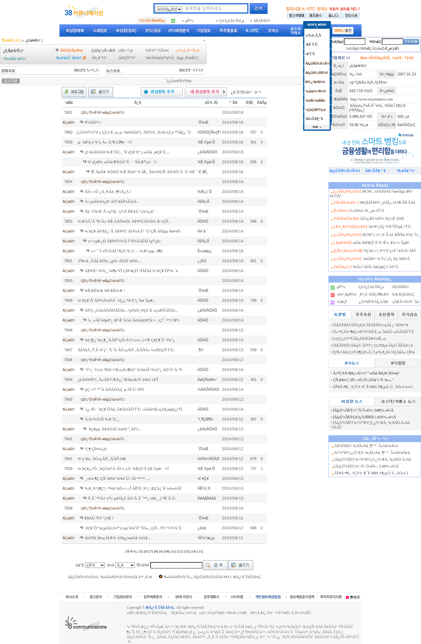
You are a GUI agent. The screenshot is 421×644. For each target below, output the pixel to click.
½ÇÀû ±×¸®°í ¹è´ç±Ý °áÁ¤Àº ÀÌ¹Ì (389, 251)
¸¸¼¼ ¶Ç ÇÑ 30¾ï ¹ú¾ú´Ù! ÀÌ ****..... (117, 478)
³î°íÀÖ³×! (93, 122)
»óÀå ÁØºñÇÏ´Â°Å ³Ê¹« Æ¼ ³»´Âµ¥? (380, 243)
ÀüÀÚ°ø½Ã (164, 58)
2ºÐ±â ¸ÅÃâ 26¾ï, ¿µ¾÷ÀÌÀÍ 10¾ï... (109, 260)
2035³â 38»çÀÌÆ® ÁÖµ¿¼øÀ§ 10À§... (118, 537)
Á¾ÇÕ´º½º (127, 58)
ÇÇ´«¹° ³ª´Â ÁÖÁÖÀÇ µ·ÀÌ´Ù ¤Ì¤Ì (114, 389)
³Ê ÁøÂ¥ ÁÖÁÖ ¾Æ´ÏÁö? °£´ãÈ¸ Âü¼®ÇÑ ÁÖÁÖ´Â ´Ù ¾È (143, 171)
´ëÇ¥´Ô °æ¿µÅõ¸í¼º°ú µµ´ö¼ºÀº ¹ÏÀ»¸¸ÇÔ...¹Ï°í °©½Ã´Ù (133, 528)
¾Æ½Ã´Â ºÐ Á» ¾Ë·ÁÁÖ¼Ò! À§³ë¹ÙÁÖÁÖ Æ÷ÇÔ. (123, 221)
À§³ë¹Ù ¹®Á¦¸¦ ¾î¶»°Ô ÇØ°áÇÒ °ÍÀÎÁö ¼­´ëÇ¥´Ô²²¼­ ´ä (131, 270)
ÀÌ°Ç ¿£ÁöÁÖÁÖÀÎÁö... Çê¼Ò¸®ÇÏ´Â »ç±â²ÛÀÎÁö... (131, 310)
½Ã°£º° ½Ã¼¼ (157, 50)
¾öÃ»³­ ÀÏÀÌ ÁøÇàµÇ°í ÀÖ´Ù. (375, 267)
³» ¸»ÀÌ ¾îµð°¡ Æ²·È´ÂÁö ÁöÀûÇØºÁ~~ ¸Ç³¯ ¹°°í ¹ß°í (133, 320)
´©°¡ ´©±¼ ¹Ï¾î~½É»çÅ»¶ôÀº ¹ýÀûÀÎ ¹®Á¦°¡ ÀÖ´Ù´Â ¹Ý (133, 369)
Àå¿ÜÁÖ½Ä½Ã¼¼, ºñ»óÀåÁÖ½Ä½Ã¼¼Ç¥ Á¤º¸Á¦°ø (110, 577)
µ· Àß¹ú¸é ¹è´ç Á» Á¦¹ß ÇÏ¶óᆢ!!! (105, 142)
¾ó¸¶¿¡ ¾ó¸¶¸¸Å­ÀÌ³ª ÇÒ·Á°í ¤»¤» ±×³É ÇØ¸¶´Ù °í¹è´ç (129, 340)
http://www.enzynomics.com (371, 99)
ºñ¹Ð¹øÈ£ (375, 42)
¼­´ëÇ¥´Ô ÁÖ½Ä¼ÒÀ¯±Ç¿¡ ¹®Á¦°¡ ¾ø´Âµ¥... (117, 300)
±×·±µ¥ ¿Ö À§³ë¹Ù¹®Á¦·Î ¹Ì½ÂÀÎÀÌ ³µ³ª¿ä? (124, 241)
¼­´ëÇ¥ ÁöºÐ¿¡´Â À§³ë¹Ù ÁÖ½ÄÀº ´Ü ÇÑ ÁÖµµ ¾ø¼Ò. (133, 231)
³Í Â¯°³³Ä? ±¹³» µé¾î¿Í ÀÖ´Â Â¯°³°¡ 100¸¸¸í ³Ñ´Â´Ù (131, 498)
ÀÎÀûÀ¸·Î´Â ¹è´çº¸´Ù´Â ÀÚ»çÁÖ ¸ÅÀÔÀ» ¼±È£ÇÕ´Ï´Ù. (126, 350)
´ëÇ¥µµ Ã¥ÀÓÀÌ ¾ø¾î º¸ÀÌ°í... (114, 429)
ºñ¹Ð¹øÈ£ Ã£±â (369, 48)
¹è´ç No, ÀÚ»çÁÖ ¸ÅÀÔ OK (102, 458)
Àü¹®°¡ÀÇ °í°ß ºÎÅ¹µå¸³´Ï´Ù (389, 226)
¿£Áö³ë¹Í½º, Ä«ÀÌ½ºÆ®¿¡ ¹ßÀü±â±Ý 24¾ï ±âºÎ (118, 379)
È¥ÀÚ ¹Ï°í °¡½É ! (99, 518)
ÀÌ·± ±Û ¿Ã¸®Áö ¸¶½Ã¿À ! (108, 191)
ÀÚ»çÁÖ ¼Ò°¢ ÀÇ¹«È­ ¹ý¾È (382, 218)
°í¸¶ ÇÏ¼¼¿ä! (96, 448)
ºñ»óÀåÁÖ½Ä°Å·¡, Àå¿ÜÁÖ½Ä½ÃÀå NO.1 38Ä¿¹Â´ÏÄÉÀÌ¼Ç (212, 577)
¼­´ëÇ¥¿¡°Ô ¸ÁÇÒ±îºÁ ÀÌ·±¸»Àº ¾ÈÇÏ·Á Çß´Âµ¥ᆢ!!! (123, 468)
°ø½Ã (149, 58)
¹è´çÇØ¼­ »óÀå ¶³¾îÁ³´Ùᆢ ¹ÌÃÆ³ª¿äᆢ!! (122, 162)
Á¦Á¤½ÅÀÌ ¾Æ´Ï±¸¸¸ (103, 419)
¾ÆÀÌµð (337, 42)
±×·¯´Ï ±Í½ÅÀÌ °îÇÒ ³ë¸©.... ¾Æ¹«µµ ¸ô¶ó (127, 251)
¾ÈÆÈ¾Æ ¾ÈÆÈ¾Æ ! (105, 290)
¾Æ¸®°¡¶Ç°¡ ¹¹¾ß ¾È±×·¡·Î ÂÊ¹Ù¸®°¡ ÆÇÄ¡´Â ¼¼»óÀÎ (133, 488)
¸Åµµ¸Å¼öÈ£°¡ (187, 58)
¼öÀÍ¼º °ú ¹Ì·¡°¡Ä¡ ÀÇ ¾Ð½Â (386, 259)
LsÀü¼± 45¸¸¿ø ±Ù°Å (367, 210)
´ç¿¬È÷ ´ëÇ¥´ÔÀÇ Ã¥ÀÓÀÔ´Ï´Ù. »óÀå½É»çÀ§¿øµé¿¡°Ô (133, 409)
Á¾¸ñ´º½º (98, 58)
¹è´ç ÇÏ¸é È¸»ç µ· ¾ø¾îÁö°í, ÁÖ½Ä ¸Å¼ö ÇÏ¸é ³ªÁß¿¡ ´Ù (143, 132)
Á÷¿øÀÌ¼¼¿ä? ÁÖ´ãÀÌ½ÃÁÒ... (112, 201)
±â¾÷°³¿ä (126, 50)
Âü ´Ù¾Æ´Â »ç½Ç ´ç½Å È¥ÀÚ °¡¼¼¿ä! (119, 211)
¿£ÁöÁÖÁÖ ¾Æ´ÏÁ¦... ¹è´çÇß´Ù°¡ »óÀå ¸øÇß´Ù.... (127, 152)
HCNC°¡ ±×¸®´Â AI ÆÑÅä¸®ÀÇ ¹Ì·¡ (390, 234)
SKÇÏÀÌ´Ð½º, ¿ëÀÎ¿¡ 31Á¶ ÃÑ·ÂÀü (387, 202)
